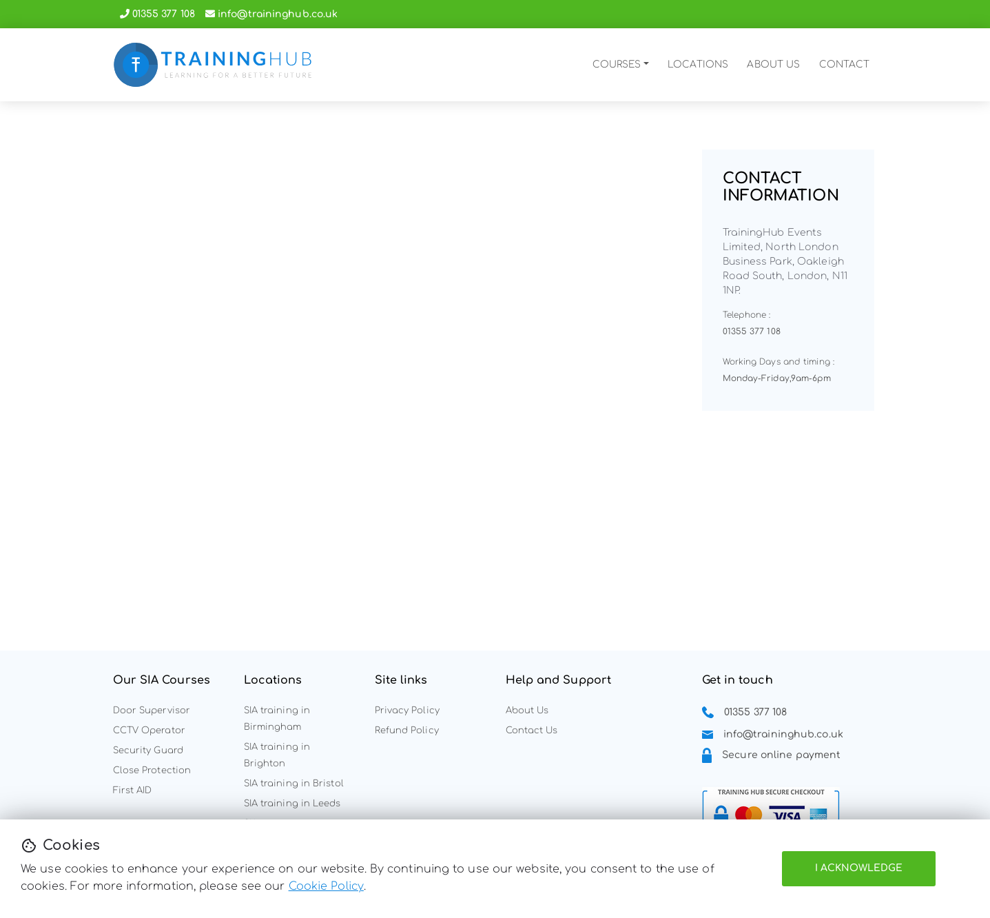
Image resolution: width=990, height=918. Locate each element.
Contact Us (532, 730)
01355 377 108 (163, 14)
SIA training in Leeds (292, 803)
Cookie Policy (326, 886)
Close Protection (152, 770)
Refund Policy (407, 730)
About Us (527, 710)
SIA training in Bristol (294, 783)
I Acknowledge (859, 868)
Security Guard (148, 750)
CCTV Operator (149, 730)
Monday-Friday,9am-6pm (777, 378)
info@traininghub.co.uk (278, 14)
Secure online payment (781, 755)
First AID (132, 790)
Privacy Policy (407, 710)
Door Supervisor (152, 710)
